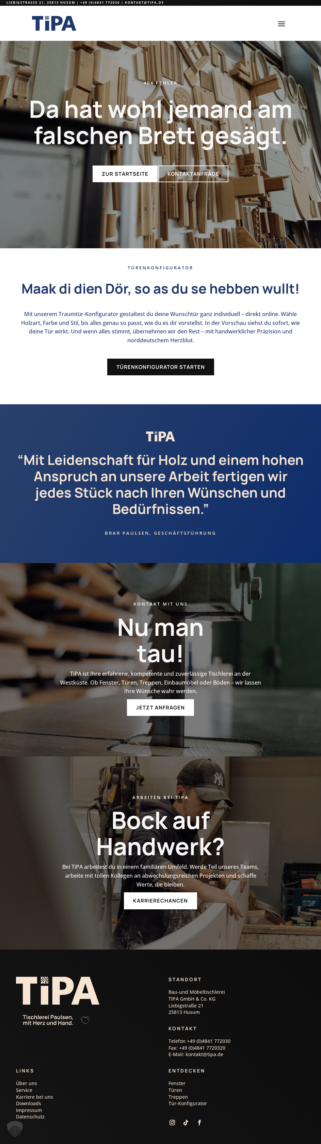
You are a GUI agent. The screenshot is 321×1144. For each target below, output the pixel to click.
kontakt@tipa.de (144, 2)
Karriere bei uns (34, 1083)
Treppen (178, 1083)
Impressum (29, 1096)
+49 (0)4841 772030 (100, 2)
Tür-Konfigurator (187, 1089)
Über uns (26, 1069)
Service (24, 1076)
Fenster (177, 1069)
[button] (15, 1129)
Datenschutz (30, 1102)
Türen (175, 1076)
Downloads (28, 1089)
